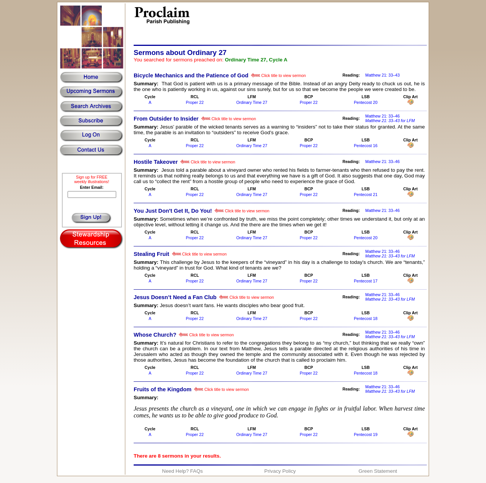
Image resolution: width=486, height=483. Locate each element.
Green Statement (377, 471)
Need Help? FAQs (182, 471)
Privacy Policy (280, 471)
